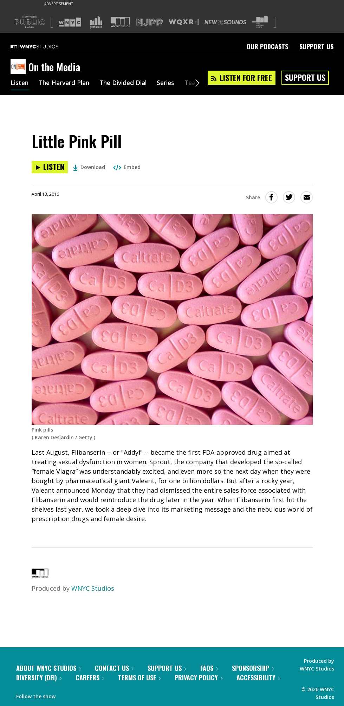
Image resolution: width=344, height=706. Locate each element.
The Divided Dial (129, 83)
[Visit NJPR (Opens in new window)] (149, 22)
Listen (20, 83)
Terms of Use (139, 677)
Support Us (316, 46)
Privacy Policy (198, 677)
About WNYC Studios (48, 668)
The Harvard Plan (66, 83)
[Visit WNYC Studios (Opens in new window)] (120, 22)
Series (173, 83)
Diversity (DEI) (38, 677)
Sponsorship (253, 668)
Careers (90, 677)
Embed (127, 167)
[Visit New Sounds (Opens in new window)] (225, 22)
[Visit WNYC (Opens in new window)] (70, 22)
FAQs (209, 668)
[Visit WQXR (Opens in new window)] (184, 22)
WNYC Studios (92, 588)
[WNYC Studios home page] (43, 46)
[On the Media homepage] (19, 67)
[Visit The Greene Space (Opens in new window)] (260, 22)
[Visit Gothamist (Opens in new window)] (96, 22)
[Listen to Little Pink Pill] (50, 167)
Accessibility (258, 677)
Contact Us (114, 668)
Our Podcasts (267, 46)
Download (89, 167)
